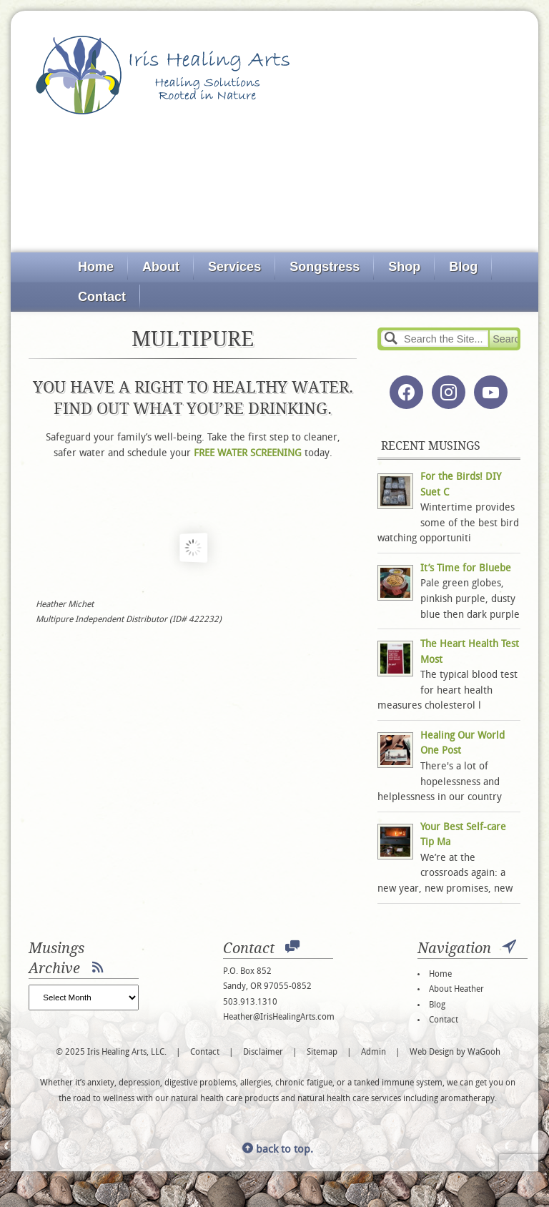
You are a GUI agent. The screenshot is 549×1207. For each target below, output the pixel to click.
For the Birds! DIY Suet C (460, 485)
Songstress (325, 267)
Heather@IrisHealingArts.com (279, 1017)
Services (234, 267)
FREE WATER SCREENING (248, 453)
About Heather (456, 989)
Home (96, 267)
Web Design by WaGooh (455, 1052)
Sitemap (322, 1052)
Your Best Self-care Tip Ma (463, 835)
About (160, 267)
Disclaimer (263, 1052)
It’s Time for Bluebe (465, 568)
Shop (404, 267)
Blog (463, 267)
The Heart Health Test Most (469, 652)
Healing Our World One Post (462, 744)
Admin (373, 1052)
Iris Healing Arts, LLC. (163, 75)
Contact (102, 297)
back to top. (277, 1150)
